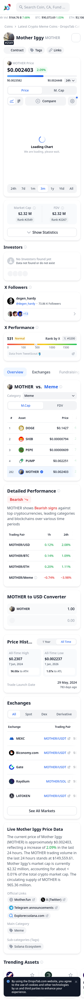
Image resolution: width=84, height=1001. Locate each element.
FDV (60, 405)
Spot (28, 714)
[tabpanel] (42, 145)
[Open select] (70, 80)
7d (23, 188)
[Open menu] (75, 37)
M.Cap (25, 405)
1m (32, 188)
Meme (51, 387)
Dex (44, 714)
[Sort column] (25, 726)
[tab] (25, 90)
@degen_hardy (25, 304)
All (71, 188)
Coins (8, 26)
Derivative (64, 714)
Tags (36, 50)
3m (43, 188)
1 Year (46, 642)
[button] (42, 18)
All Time (66, 642)
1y (52, 188)
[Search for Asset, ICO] (43, 7)
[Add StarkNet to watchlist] (32, 975)
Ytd (61, 188)
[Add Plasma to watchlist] (70, 975)
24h (13, 188)
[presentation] (22, 900)
